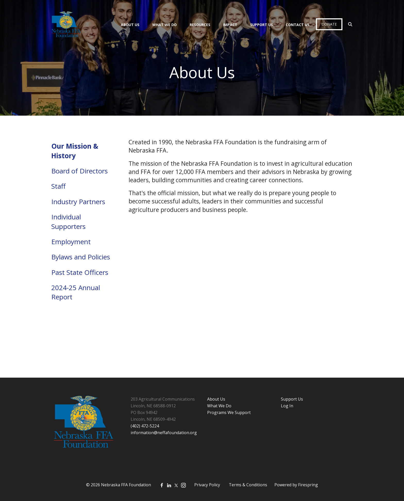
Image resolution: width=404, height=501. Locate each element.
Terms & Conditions (248, 485)
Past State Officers (79, 272)
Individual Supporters (68, 221)
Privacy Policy (207, 485)
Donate (329, 24)
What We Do (164, 24)
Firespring (308, 485)
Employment (71, 241)
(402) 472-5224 (145, 426)
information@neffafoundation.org (164, 432)
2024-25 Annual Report (75, 292)
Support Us (261, 24)
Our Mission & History (74, 150)
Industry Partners (78, 201)
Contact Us (297, 24)
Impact (230, 24)
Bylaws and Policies (80, 256)
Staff (58, 186)
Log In (287, 406)
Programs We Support (229, 412)
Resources (200, 24)
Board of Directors (79, 171)
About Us (130, 24)
